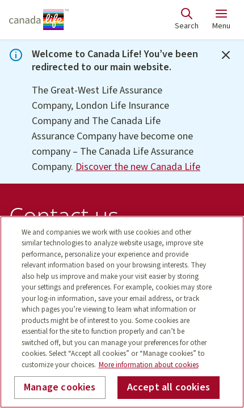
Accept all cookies (168, 387)
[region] (122, 312)
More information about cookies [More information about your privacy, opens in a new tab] (149, 365)
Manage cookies (60, 387)
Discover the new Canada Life (137, 167)
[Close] (225, 55)
